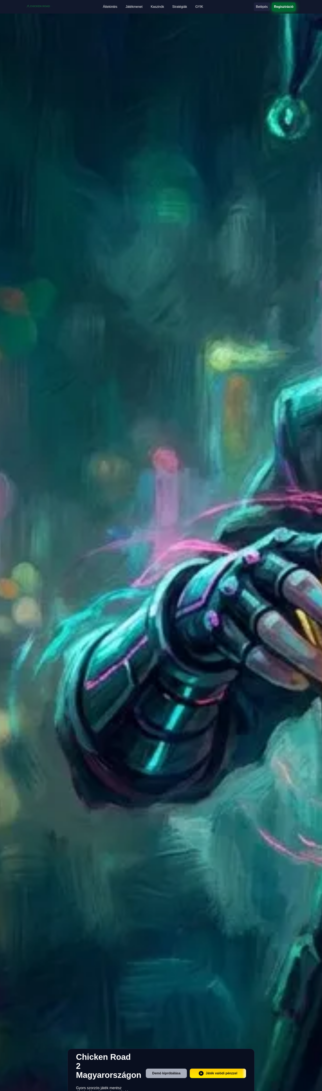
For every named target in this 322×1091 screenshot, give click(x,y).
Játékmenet (134, 6)
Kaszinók (157, 6)
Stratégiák (179, 6)
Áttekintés (110, 6)
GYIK (199, 6)
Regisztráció (283, 6)
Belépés (262, 6)
